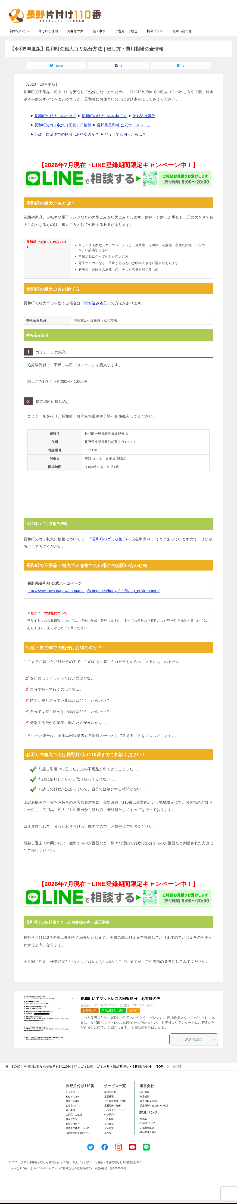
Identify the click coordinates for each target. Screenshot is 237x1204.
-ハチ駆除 (109, 1128)
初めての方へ (19, 40)
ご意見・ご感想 (126, 40)
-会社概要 (144, 1101)
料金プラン (155, 40)
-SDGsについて (147, 1132)
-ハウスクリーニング (114, 1119)
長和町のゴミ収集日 (109, 548)
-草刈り (107, 1142)
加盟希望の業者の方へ (77, 1142)
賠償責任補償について (77, 1137)
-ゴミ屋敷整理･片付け (115, 1110)
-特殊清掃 (109, 1123)
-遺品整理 (109, 1105)
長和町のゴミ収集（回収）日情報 (62, 134)
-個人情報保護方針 (149, 1110)
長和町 (133, 1019)
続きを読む (200, 1048)
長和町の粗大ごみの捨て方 (104, 125)
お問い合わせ (182, 40)
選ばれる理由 (48, 40)
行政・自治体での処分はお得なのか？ (66, 143)
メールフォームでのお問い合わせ (186, 27)
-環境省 (143, 1127)
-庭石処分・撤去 (112, 1114)
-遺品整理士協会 (147, 1141)
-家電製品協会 (146, 1136)
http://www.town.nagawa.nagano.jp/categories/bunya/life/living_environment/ (93, 600)
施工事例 (99, 40)
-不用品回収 (110, 1101)
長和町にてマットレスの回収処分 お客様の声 (120, 1008)
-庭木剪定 (109, 1137)
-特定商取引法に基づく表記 (153, 1114)
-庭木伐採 (109, 1133)
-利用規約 (144, 1105)
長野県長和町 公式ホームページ (124, 134)
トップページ (73, 1101)
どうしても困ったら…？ (125, 143)
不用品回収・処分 (113, 1019)
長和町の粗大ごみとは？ (55, 125)
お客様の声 (75, 40)
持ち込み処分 (143, 125)
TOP (86, 1075)
